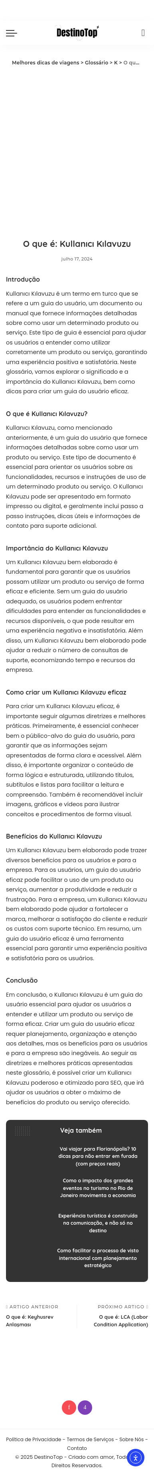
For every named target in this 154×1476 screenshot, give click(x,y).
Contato (77, 1448)
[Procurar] (143, 33)
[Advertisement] (77, 149)
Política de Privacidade (33, 1439)
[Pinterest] (69, 1407)
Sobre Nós (131, 1439)
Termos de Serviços (90, 1439)
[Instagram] (85, 1407)
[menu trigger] (13, 33)
